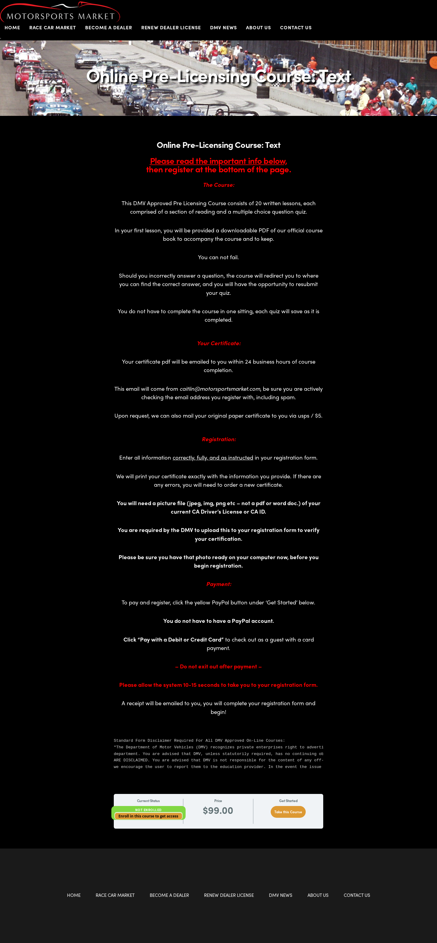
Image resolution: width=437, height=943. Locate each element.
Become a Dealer (108, 27)
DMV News (223, 27)
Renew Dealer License (171, 27)
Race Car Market (52, 27)
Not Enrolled (148, 809)
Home (12, 27)
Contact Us (296, 27)
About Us (258, 27)
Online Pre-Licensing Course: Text (218, 75)
